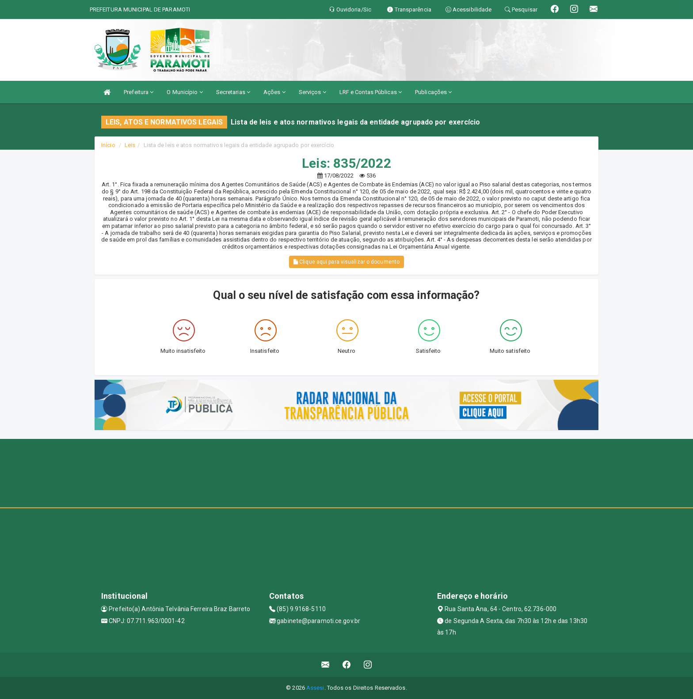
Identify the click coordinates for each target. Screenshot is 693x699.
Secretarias (233, 92)
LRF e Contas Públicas (370, 92)
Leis (130, 145)
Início (108, 145)
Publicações (433, 92)
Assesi (315, 687)
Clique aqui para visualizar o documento (346, 262)
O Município (184, 92)
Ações (274, 92)
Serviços (312, 92)
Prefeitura (138, 92)
